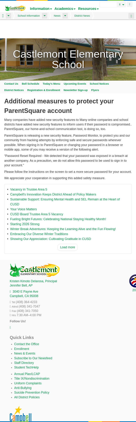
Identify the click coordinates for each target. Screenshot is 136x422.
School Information (29, 15)
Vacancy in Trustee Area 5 (28, 172)
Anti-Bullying (23, 370)
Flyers (95, 72)
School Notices (99, 66)
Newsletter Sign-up (76, 72)
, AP (21, 268)
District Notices (14, 72)
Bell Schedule (30, 66)
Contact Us (11, 66)
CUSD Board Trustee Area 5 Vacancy (36, 197)
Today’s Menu (51, 66)
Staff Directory (24, 345)
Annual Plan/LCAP (27, 356)
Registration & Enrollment (43, 72)
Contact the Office (26, 327)
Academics (65, 9)
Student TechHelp (26, 350)
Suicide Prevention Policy (31, 375)
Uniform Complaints (27, 366)
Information (41, 9)
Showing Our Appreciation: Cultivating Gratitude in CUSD (50, 222)
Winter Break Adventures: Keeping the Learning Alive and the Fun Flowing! (63, 212)
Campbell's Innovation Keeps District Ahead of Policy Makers (53, 177)
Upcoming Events (75, 66)
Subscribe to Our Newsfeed (33, 341)
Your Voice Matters (23, 192)
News (57, 15)
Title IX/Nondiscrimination (31, 361)
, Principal (33, 264)
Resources (88, 9)
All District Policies (27, 380)
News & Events (24, 336)
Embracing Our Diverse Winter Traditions (39, 217)
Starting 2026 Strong (24, 207)
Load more (67, 230)
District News (82, 15)
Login (129, 4)
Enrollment (21, 331)
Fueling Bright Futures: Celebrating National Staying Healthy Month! (58, 202)
